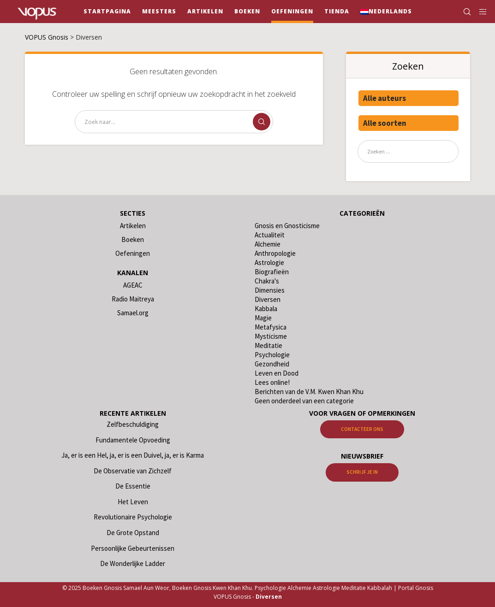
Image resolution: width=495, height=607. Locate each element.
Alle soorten (384, 123)
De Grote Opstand (133, 532)
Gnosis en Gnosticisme (287, 225)
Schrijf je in (362, 472)
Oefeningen (132, 253)
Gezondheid (272, 363)
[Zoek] (463, 11)
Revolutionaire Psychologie (133, 517)
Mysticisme (271, 336)
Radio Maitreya (133, 299)
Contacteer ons (362, 429)
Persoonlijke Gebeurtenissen (132, 548)
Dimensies (270, 290)
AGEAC (133, 285)
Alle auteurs (384, 98)
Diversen (267, 299)
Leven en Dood (276, 373)
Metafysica (270, 327)
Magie (263, 317)
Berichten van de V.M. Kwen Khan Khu (309, 391)
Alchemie (267, 244)
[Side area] (479, 11)
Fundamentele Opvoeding (132, 440)
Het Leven (133, 501)
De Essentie (132, 486)
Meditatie (268, 345)
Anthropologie (275, 253)
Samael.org (133, 312)
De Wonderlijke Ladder (132, 563)
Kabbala (266, 308)
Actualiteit (270, 234)
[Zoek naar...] (174, 121)
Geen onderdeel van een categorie (304, 400)
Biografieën (272, 271)
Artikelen (133, 225)
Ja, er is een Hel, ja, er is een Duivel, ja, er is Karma (132, 455)
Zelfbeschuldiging (133, 424)
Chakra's (267, 281)
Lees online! (272, 382)
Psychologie (272, 354)
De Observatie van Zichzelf (133, 470)
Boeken (132, 239)
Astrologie (269, 262)
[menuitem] (386, 11)
